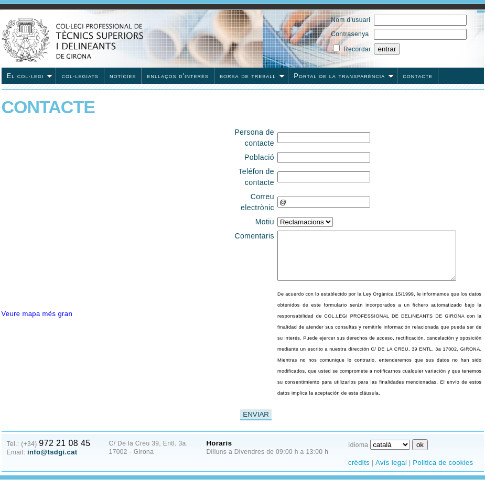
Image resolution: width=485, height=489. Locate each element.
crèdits (359, 472)
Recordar (357, 49)
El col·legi (30, 76)
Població (259, 157)
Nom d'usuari (350, 20)
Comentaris (254, 236)
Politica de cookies (443, 472)
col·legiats (79, 76)
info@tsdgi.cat (52, 461)
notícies (123, 76)
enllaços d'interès (178, 76)
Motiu (264, 222)
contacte (418, 76)
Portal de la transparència (344, 76)
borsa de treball (252, 76)
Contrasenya (350, 34)
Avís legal (391, 472)
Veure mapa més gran (37, 314)
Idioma (358, 454)
